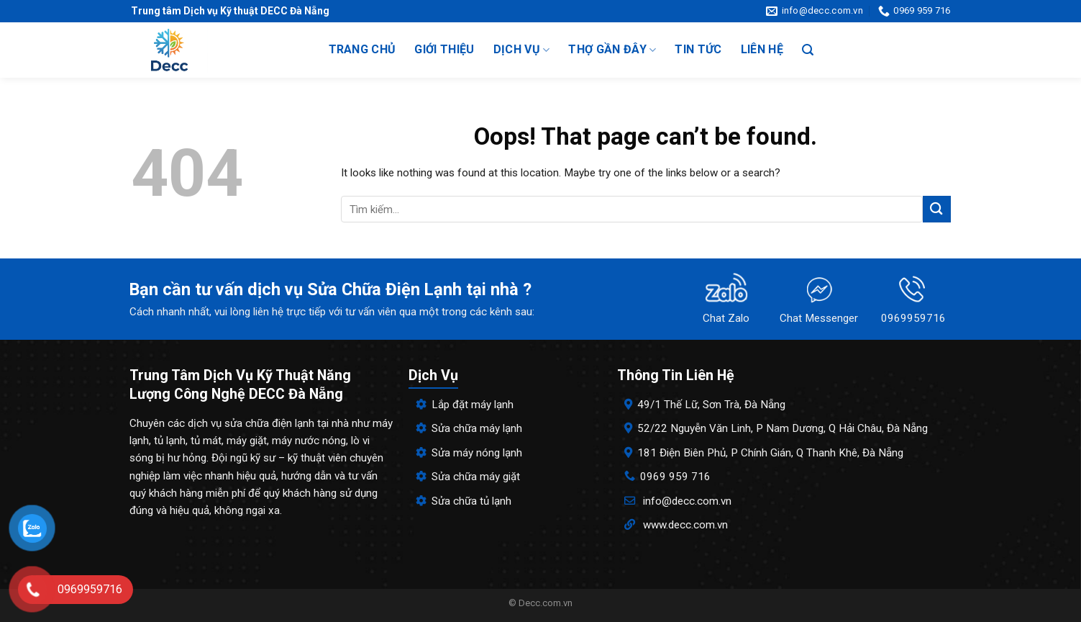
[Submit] (936, 209)
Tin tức (698, 49)
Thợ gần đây (612, 49)
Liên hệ (762, 49)
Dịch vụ (521, 49)
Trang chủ (362, 49)
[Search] (808, 50)
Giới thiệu (444, 49)
